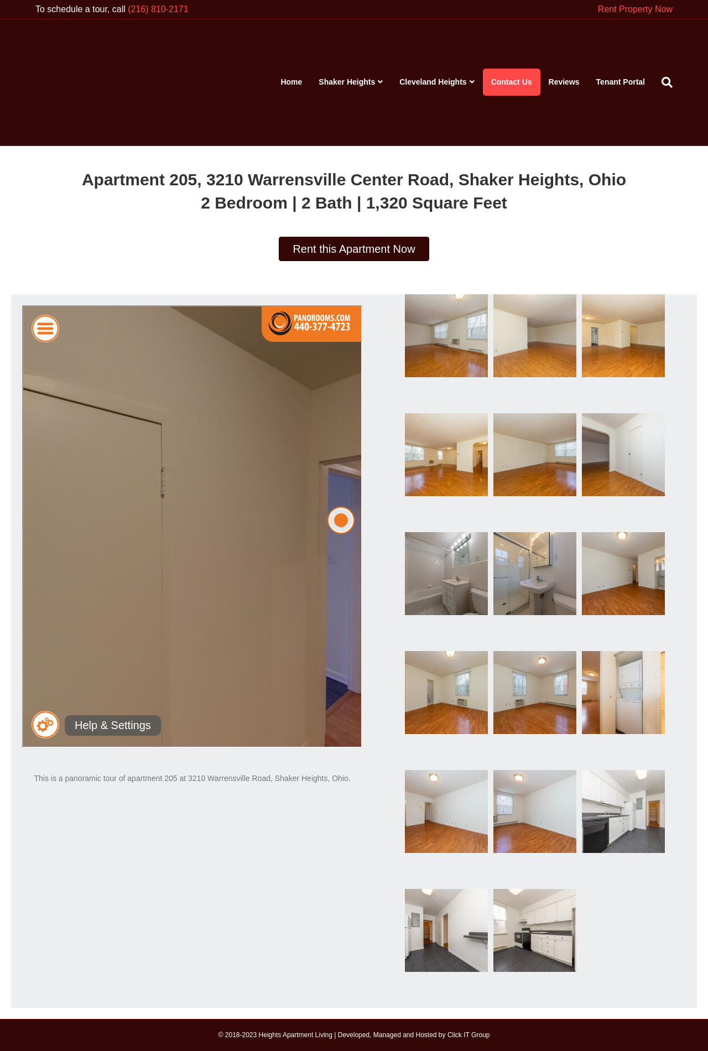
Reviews (564, 81)
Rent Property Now (635, 9)
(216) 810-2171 (158, 9)
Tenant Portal (620, 81)
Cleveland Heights (432, 81)
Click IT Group (468, 1035)
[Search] (663, 82)
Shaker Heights (347, 81)
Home (291, 81)
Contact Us (511, 81)
